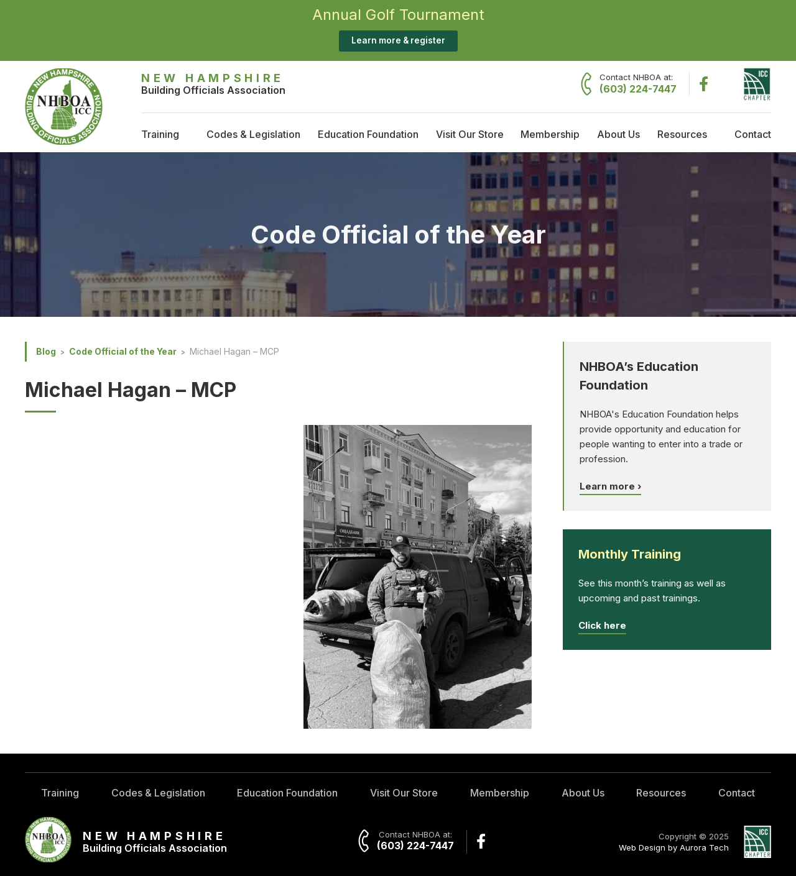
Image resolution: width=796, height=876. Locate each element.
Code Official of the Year (123, 351)
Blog (46, 351)
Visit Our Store (470, 134)
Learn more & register (398, 40)
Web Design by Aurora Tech (674, 847)
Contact (752, 134)
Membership (550, 134)
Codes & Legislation (253, 134)
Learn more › (610, 486)
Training (160, 134)
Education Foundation (368, 134)
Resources (682, 134)
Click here (602, 625)
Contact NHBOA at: (638, 84)
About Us (618, 134)
